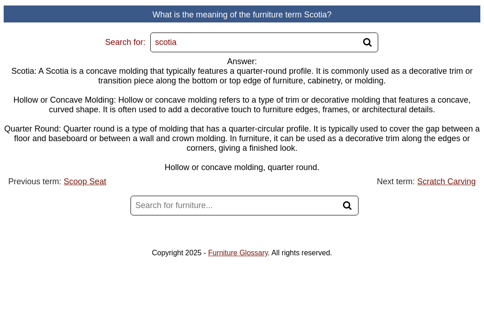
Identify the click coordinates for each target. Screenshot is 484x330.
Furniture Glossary (237, 253)
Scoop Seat (85, 181)
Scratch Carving (446, 181)
